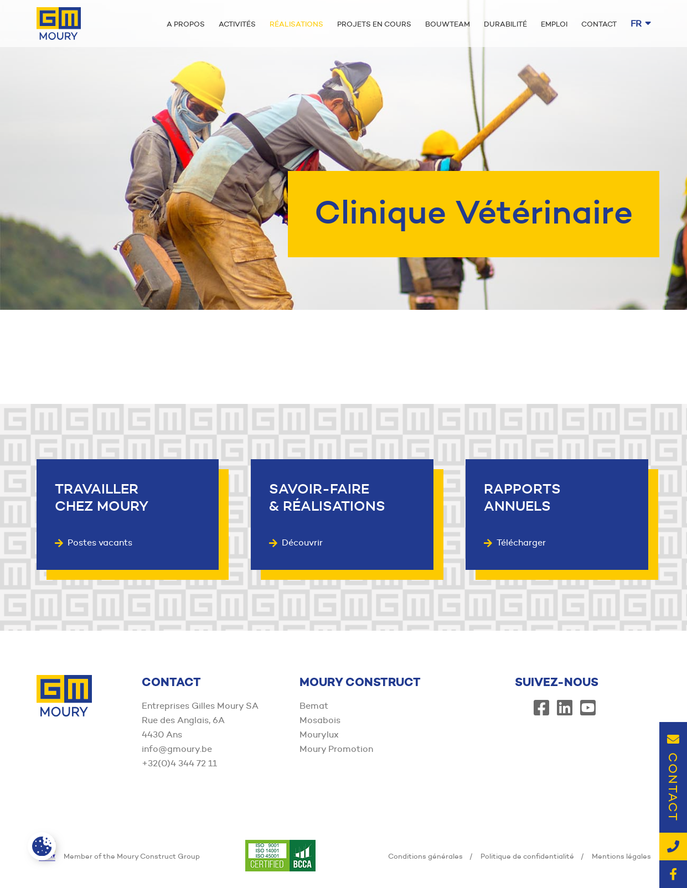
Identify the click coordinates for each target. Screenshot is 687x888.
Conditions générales (425, 855)
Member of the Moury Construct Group (118, 856)
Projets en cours (374, 23)
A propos (186, 23)
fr (641, 23)
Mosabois (319, 720)
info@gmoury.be (177, 749)
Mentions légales (621, 855)
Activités (237, 23)
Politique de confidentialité (527, 855)
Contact (599, 23)
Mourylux (319, 734)
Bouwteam (447, 23)
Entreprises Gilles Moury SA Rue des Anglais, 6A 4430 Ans (200, 720)
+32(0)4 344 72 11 (179, 763)
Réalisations (296, 23)
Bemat (313, 705)
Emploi (554, 23)
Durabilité (505, 23)
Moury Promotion (336, 749)
